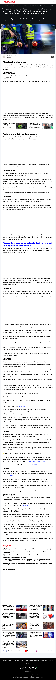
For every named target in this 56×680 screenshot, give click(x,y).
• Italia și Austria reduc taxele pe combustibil (14, 557)
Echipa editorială (7, 660)
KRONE (11, 476)
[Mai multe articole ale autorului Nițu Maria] (3, 56)
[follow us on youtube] (28, 651)
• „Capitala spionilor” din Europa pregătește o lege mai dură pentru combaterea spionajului (27, 549)
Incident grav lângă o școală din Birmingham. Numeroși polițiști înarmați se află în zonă (9, 125)
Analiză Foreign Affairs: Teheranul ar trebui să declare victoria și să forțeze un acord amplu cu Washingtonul (8, 607)
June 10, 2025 (23, 406)
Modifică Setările (28, 663)
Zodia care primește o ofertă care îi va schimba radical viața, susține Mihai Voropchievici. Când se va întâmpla (35, 634)
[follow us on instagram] (38, 651)
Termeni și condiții (28, 660)
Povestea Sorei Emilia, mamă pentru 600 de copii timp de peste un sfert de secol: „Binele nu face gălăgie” (8, 634)
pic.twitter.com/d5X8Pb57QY (38, 461)
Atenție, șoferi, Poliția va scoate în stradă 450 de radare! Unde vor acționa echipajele (8, 643)
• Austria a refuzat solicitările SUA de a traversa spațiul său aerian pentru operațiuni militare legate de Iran (27, 551)
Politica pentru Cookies (17, 660)
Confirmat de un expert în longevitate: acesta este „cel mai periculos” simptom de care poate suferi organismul (35, 615)
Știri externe (18, 55)
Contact (51, 660)
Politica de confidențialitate (41, 660)
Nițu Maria (8, 57)
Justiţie (10, 5)
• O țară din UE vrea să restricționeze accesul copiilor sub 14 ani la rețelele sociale (24, 555)
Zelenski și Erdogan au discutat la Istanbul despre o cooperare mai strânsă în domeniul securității (35, 607)
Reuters (25, 505)
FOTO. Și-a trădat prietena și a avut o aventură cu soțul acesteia (34, 625)
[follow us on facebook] (48, 651)
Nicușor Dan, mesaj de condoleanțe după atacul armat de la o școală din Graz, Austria (27, 244)
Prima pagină (5, 5)
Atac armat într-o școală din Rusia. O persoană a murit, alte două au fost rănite (35, 125)
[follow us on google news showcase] (18, 651)
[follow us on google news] (7, 651)
